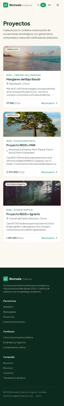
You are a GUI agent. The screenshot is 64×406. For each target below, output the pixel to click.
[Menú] (58, 5)
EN (49, 5)
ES (43, 5)
